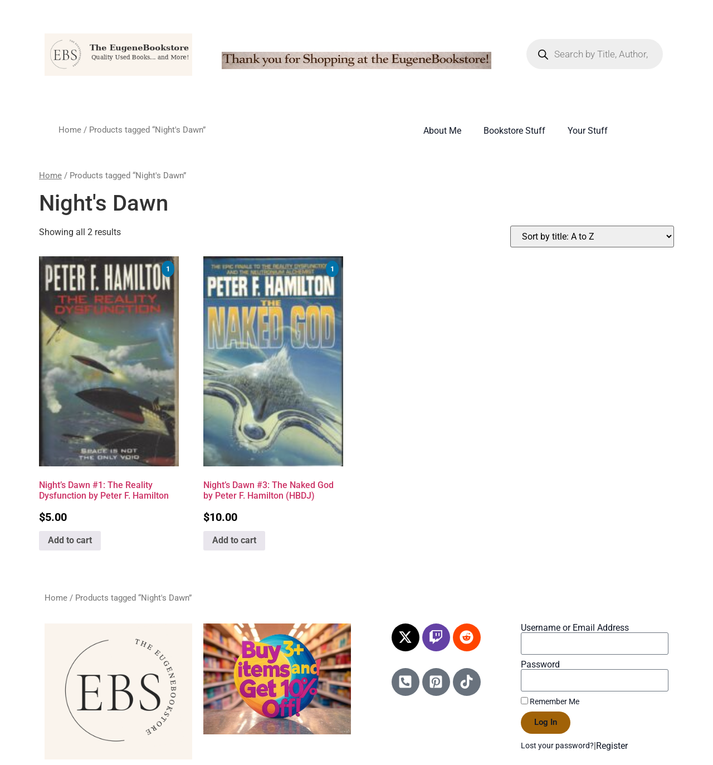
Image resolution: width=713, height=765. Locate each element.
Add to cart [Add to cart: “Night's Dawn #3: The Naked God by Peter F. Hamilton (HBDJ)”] (234, 540)
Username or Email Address (575, 627)
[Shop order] (592, 236)
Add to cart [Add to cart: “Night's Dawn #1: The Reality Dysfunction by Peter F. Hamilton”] (70, 540)
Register (612, 745)
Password (540, 664)
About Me (442, 130)
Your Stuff (588, 130)
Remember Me (550, 701)
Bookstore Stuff (514, 130)
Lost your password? (557, 745)
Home (69, 130)
